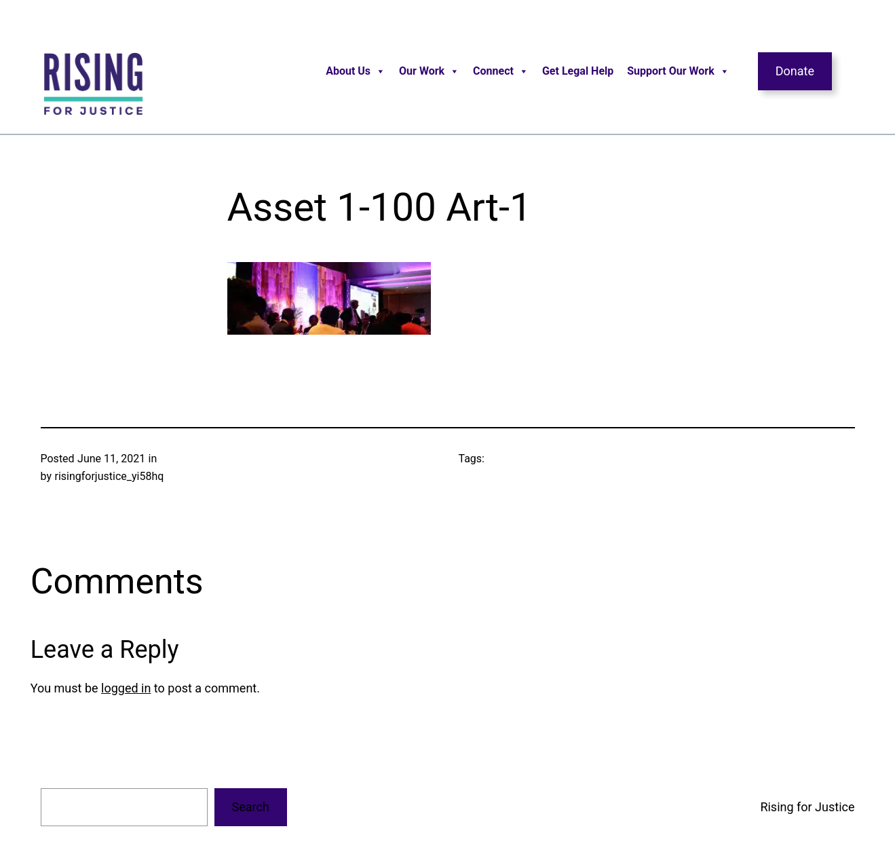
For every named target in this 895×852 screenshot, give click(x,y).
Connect (501, 71)
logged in (126, 688)
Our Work (429, 71)
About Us (355, 71)
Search (250, 807)
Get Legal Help (577, 70)
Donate (795, 71)
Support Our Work (678, 71)
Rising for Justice (807, 807)
